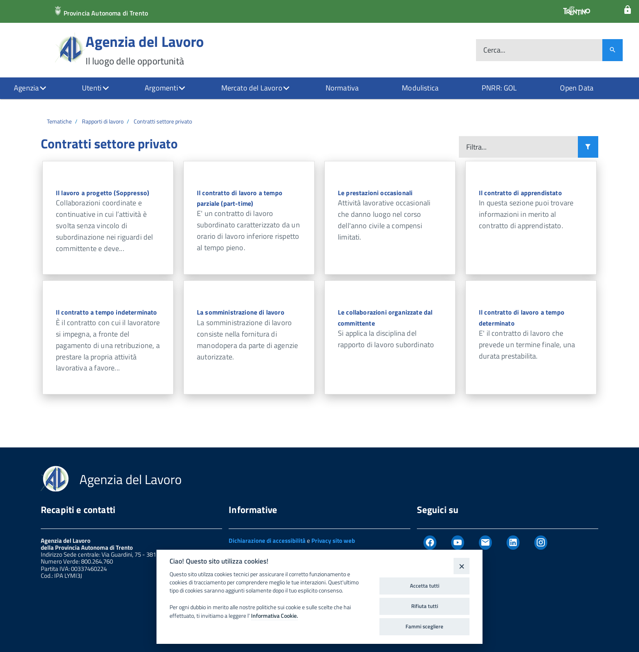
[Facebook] (429, 542)
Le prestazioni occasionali (375, 193)
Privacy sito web (333, 540)
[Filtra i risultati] (588, 147)
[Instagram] (540, 542)
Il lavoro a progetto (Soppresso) (102, 193)
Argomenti (161, 87)
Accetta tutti (424, 586)
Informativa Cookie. (274, 616)
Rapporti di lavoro (102, 121)
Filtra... (476, 147)
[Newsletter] (485, 542)
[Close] (461, 566)
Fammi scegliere (424, 626)
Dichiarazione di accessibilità (267, 540)
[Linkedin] (513, 542)
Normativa (342, 87)
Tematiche (59, 121)
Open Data (576, 87)
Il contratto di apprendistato (520, 193)
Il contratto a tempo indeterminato (106, 312)
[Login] (627, 10)
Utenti (91, 87)
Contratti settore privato (163, 121)
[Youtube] (457, 542)
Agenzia (26, 87)
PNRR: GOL (499, 87)
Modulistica (420, 87)
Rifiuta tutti (424, 606)
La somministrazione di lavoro (240, 312)
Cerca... (494, 50)
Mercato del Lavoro (251, 87)
